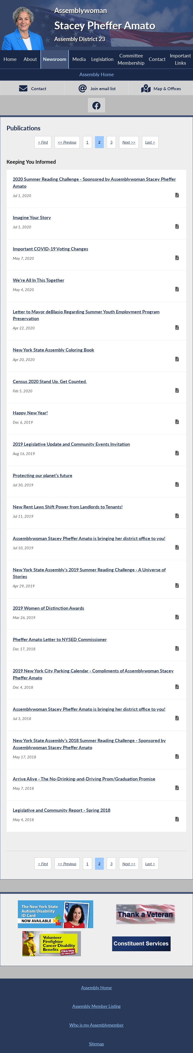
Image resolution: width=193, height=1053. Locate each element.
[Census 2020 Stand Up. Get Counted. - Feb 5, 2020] (96, 393)
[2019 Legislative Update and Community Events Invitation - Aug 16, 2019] (96, 458)
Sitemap (141, 1024)
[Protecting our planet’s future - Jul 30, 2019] (96, 490)
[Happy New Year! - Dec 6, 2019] (96, 425)
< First (43, 142)
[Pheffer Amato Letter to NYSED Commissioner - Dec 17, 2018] (96, 658)
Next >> (128, 142)
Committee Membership (131, 59)
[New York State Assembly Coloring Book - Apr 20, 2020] (96, 361)
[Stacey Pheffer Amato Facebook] (96, 105)
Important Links (180, 59)
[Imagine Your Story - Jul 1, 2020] (96, 225)
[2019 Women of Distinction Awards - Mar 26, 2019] (96, 626)
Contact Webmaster (90, 1043)
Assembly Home (96, 74)
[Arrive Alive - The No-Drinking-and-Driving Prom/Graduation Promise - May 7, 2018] (96, 801)
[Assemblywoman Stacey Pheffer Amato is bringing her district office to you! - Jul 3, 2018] (96, 730)
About (30, 59)
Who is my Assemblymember (51, 1024)
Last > (150, 142)
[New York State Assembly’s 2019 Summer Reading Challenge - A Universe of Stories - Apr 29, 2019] (96, 590)
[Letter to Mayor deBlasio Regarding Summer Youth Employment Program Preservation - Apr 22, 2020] (96, 325)
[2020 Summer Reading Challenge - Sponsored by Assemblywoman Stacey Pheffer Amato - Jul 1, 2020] (96, 188)
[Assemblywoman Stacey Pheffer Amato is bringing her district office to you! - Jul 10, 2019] (96, 554)
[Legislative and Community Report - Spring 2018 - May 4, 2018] (96, 833)
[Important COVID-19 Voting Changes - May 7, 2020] (96, 257)
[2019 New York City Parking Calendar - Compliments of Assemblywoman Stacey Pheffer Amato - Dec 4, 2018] (96, 693)
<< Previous (67, 142)
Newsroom (54, 59)
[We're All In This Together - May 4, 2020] (96, 289)
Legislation (102, 59)
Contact (157, 59)
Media (79, 59)
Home (10, 59)
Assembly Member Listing (141, 1005)
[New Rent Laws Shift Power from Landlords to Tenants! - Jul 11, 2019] (96, 522)
